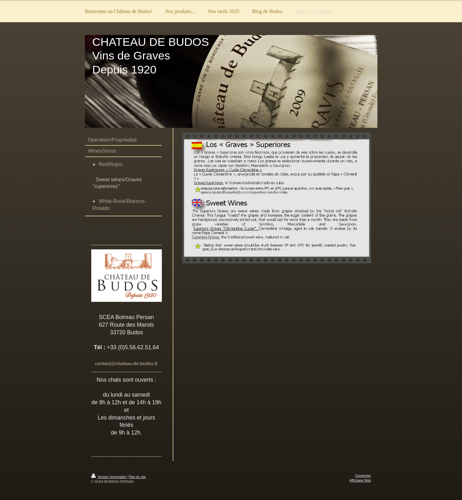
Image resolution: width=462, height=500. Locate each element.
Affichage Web (360, 480)
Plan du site (137, 477)
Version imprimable (109, 477)
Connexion (363, 475)
